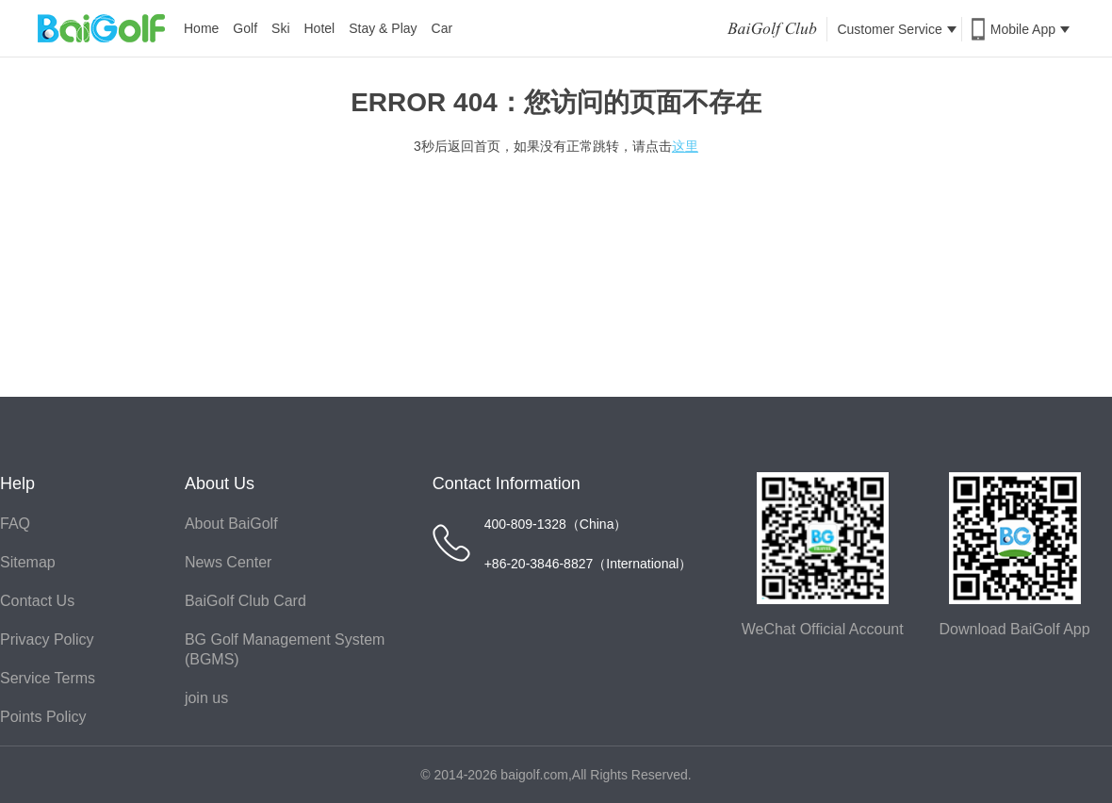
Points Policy (43, 717)
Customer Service (896, 29)
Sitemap (28, 562)
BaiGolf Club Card (245, 601)
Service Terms (47, 678)
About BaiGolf (231, 524)
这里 (685, 146)
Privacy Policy (47, 639)
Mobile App (1030, 29)
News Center (228, 562)
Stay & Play (383, 28)
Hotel (319, 28)
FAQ (15, 524)
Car (442, 28)
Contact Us (37, 601)
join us (206, 698)
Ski (280, 28)
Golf (245, 28)
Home (201, 28)
